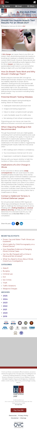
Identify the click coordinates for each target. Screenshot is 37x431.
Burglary (6, 271)
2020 (4, 313)
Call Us (6, 6)
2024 (4, 299)
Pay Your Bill (18, 410)
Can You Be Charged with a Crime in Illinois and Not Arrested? (17, 255)
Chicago (34, 14)
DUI (24, 26)
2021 (4, 310)
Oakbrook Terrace (16, 14)
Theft (5, 283)
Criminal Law (8, 274)
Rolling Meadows (26, 14)
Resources (12, 415)
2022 (4, 306)
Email (18, 6)
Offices (30, 6)
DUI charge (7, 54)
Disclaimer (15, 418)
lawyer (10, 64)
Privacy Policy (23, 415)
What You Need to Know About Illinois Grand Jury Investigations (18, 260)
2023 (4, 303)
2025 (4, 296)
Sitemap (23, 418)
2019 (4, 316)
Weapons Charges (10, 289)
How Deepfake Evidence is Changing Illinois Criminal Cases (17, 250)
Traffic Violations (9, 286)
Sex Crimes (7, 280)
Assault (5, 268)
